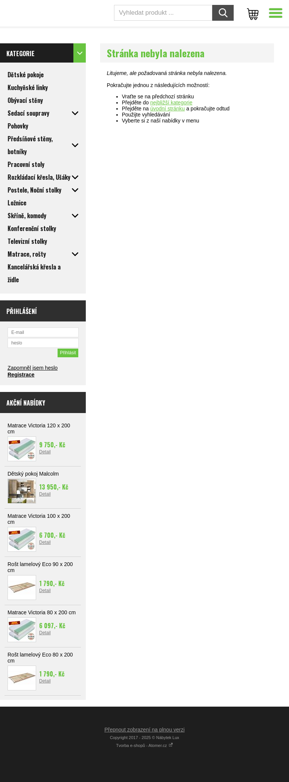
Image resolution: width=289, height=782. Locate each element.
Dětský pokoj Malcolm (33, 474)
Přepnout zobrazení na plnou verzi (144, 730)
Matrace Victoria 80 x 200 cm (42, 612)
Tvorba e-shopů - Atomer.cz (144, 745)
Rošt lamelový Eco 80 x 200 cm (40, 658)
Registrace (21, 375)
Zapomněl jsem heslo (33, 368)
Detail (45, 452)
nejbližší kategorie (171, 102)
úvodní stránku (167, 109)
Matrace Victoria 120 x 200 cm (39, 428)
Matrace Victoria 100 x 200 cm (39, 519)
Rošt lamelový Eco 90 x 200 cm (40, 567)
